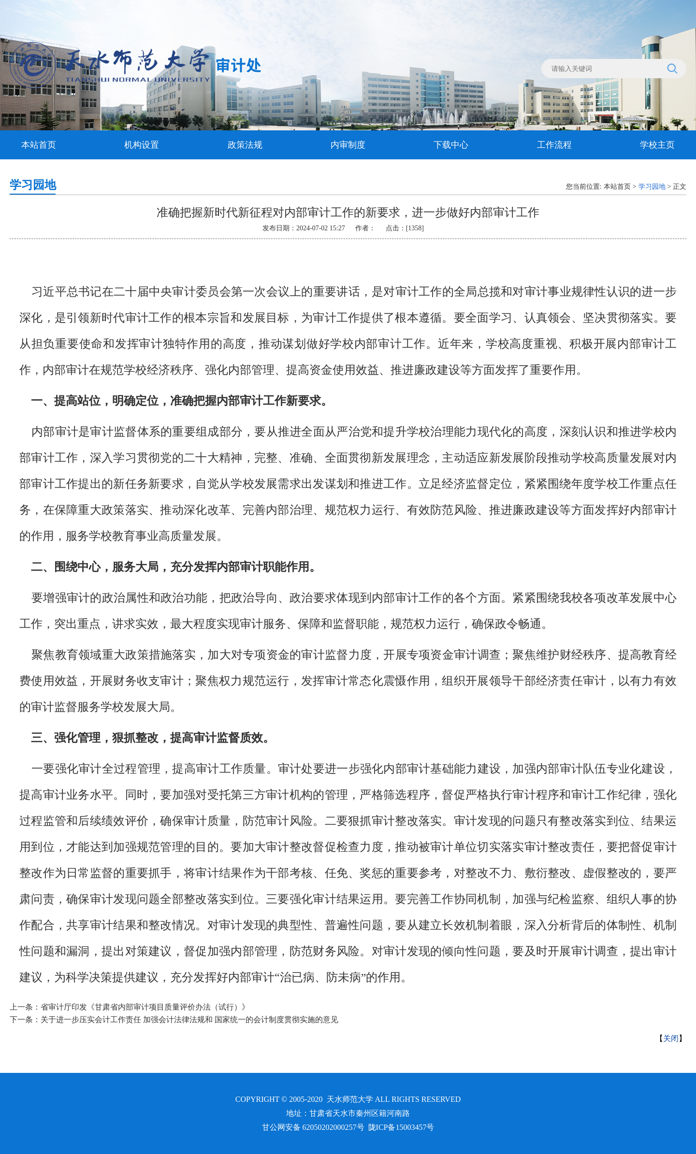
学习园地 (652, 186)
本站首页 (38, 145)
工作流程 (554, 145)
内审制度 (348, 145)
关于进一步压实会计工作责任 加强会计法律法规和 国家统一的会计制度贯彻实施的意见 (189, 1019)
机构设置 (141, 145)
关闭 (671, 1038)
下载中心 (451, 145)
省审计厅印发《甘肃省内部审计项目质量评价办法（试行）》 (145, 1007)
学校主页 (657, 145)
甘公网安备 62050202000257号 (313, 1127)
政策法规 (245, 145)
